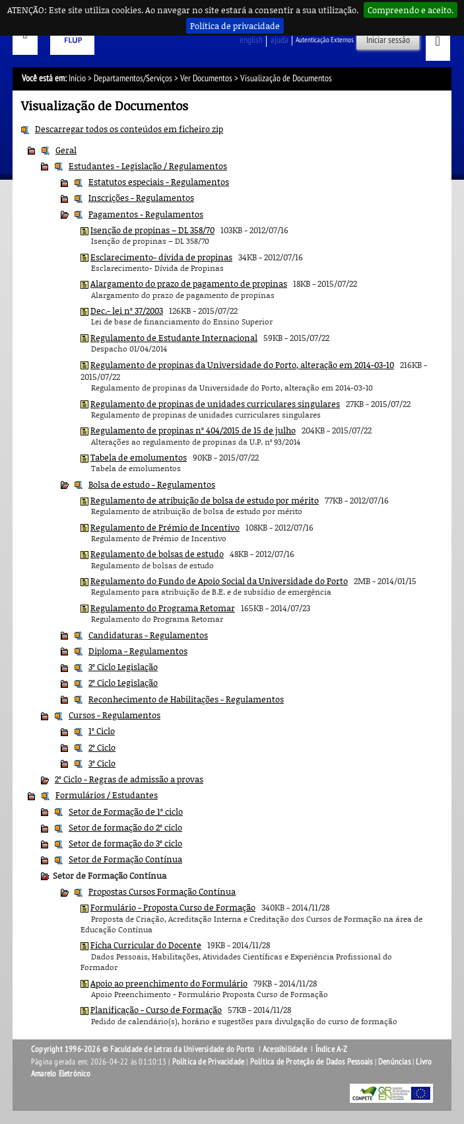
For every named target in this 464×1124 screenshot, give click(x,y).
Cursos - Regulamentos (114, 715)
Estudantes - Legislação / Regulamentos (148, 166)
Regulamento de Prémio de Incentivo (165, 527)
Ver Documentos (206, 78)
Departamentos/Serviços (133, 78)
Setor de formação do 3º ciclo (125, 843)
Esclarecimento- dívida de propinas (161, 257)
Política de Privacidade (208, 1062)
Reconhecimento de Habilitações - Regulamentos (186, 699)
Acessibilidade (285, 1049)
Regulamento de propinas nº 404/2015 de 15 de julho (193, 430)
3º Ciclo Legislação (123, 667)
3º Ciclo (102, 763)
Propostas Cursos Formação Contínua (162, 891)
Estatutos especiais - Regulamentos (158, 182)
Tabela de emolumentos (138, 457)
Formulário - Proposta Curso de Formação (172, 907)
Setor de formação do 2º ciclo (125, 827)
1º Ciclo (101, 731)
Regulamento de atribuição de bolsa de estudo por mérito (204, 500)
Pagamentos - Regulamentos (145, 214)
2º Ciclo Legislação (123, 683)
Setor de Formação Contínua (125, 859)
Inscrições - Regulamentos (141, 198)
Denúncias (394, 1062)
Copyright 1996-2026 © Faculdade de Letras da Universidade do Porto (143, 1049)
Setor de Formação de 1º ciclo (126, 811)
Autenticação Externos (325, 40)
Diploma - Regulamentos (137, 651)
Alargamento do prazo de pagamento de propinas (188, 283)
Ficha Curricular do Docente (145, 945)
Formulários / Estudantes (106, 795)
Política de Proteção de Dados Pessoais (311, 1062)
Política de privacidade (235, 26)
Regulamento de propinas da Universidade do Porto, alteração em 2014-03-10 (242, 365)
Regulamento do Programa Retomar (162, 608)
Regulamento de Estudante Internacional (173, 338)
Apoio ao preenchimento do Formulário (169, 983)
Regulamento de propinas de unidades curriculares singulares (215, 404)
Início (77, 78)
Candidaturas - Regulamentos (148, 635)
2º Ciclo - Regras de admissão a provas (129, 779)
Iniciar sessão (388, 40)
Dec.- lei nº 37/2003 (126, 311)
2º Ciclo (102, 747)
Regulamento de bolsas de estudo (157, 554)
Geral (66, 150)
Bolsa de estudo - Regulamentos (151, 484)
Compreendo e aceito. (410, 10)
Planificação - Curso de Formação (156, 1010)
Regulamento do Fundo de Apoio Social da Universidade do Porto (219, 581)
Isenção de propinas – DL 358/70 (152, 230)
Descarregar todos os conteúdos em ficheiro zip (129, 129)
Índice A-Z (331, 1049)
